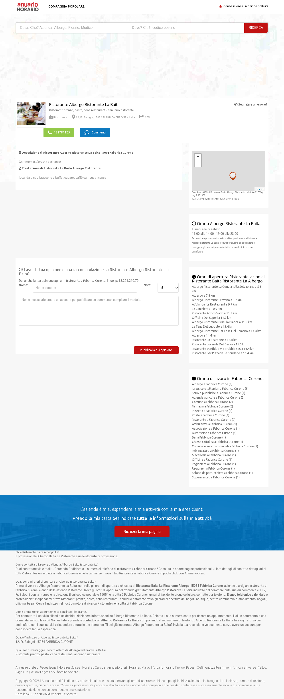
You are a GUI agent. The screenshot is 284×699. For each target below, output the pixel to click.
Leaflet (260, 189)
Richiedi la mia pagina (142, 531)
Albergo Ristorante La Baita (174, 590)
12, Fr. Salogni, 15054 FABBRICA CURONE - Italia (103, 117)
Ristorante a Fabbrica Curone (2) (213, 419)
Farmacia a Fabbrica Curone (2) (212, 406)
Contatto (70, 694)
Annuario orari (117, 667)
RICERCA (256, 27)
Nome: (23, 285)
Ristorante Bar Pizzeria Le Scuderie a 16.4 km (223, 353)
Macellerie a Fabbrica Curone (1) (214, 455)
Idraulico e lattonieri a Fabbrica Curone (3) (220, 388)
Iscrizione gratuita (256, 6)
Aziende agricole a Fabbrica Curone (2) (218, 397)
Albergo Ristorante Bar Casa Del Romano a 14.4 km (226, 331)
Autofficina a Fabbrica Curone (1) (214, 433)
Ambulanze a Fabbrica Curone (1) (214, 424)
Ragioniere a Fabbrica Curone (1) (214, 464)
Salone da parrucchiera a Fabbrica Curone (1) (222, 472)
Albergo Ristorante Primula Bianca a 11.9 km (222, 322)
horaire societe (67, 672)
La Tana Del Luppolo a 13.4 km (212, 326)
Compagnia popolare (66, 6)
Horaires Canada (93, 667)
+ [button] (198, 156)
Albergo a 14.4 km (204, 335)
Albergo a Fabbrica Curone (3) (212, 384)
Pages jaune (48, 667)
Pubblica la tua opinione (156, 350)
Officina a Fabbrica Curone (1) (212, 459)
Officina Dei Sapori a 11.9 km (211, 317)
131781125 (59, 132)
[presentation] (52, 337)
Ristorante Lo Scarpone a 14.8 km (214, 339)
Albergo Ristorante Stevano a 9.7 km (217, 300)
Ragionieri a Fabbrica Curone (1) (213, 468)
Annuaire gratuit (27, 667)
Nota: (147, 285)
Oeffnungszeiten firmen (214, 667)
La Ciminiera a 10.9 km (207, 308)
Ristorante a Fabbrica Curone (85, 280)
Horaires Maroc (139, 667)
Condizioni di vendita (47, 694)
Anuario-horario (164, 667)
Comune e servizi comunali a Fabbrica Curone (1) (225, 446)
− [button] (198, 163)
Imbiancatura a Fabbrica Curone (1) (215, 450)
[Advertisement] (77, 67)
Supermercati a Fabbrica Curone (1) (216, 477)
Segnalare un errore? (250, 104)
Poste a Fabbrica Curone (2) (210, 415)
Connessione (232, 6)
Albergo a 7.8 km (203, 295)
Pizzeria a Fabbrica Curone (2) (212, 410)
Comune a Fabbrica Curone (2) (212, 401)
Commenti (95, 132)
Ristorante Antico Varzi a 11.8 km (214, 313)
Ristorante (58, 117)
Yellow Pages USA (43, 672)
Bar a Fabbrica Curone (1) (209, 437)
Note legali (23, 694)
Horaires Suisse (69, 667)
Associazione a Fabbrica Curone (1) (216, 428)
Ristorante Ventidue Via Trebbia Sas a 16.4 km (223, 348)
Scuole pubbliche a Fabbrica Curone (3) (218, 393)
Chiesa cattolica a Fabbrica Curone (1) (217, 441)
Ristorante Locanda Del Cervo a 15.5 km (219, 344)
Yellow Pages (186, 667)
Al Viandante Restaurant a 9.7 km (214, 304)
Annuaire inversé (244, 667)
